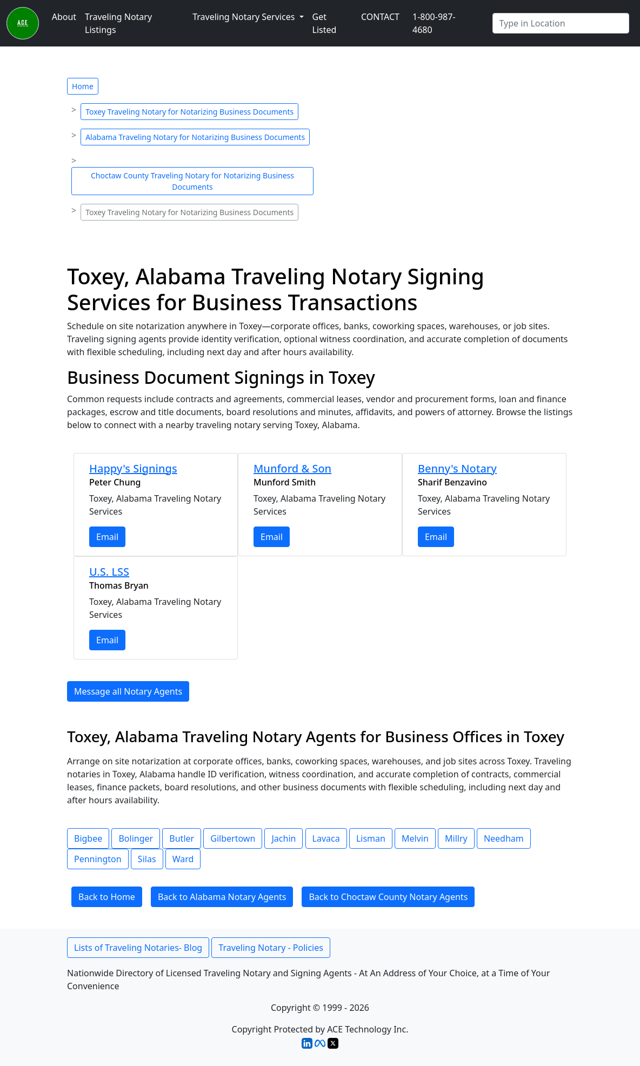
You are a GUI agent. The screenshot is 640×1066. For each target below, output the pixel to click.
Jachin (283, 838)
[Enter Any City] (561, 23)
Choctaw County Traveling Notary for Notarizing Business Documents (192, 181)
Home (83, 86)
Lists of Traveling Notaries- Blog (138, 948)
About (64, 17)
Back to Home (106, 897)
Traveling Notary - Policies (270, 948)
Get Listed (324, 23)
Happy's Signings (133, 468)
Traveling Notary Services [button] (244, 17)
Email (107, 537)
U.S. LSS (109, 571)
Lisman (370, 838)
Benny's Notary (457, 468)
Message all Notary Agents (128, 691)
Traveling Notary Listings (118, 23)
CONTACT (380, 17)
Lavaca (326, 838)
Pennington (98, 859)
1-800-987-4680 (434, 23)
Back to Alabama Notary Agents (222, 897)
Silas (147, 859)
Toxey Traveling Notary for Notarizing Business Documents (189, 111)
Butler (181, 838)
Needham (504, 838)
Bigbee (88, 838)
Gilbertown (232, 838)
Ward (183, 859)
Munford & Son (292, 468)
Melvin (415, 838)
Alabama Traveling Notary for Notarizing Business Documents (195, 137)
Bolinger (135, 838)
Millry (456, 838)
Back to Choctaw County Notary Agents (388, 897)
